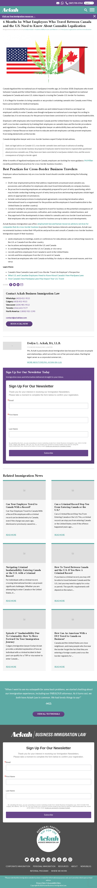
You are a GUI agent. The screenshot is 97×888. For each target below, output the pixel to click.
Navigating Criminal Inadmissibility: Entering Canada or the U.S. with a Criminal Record (23, 571)
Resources (63, 866)
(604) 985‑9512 (23, 304)
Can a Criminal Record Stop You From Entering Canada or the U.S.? (71, 507)
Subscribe (48, 453)
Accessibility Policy (54, 883)
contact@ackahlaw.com (16, 317)
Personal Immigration (44, 866)
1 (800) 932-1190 (27, 311)
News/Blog (86, 866)
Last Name (13, 429)
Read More (11, 535)
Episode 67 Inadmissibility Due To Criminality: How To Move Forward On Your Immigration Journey (22, 637)
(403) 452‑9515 (20, 301)
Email (11, 400)
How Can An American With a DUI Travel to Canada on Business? (70, 636)
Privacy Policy (41, 883)
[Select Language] (89, 3)
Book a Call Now (19, 324)
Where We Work (59, 871)
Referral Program (39, 871)
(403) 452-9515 (23, 298)
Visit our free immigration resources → (18, 16)
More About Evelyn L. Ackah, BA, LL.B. (44, 362)
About (74, 866)
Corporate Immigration (18, 866)
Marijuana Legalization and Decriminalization (76, 29)
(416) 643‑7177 (21, 308)
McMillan (88, 160)
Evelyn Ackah (29, 29)
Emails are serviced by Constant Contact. (58, 446)
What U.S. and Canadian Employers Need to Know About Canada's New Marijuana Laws (46, 275)
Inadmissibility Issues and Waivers (46, 29)
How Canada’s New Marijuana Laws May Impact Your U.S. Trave (35, 278)
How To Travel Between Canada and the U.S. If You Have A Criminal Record (71, 570)
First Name (13, 415)
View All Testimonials (48, 714)
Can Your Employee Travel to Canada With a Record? (21, 506)
